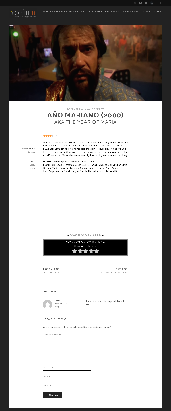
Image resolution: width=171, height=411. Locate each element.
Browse (98, 11)
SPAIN (32, 168)
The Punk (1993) (51, 272)
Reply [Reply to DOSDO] (57, 307)
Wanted (138, 11)
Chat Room (111, 11)
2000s (32, 165)
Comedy (99, 109)
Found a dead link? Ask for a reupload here (66, 11)
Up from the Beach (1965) (114, 272)
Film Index (125, 11)
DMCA (159, 11)
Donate (149, 11)
